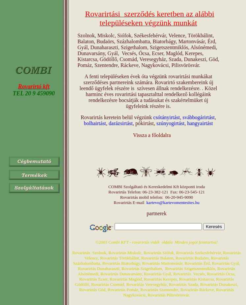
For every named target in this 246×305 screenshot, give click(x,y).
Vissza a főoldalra (152, 135)
